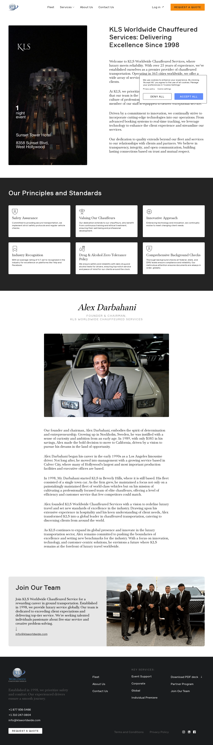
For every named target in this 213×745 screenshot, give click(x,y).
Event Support (142, 676)
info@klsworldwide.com (32, 634)
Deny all (157, 96)
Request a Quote (25, 730)
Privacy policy (149, 89)
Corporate (138, 683)
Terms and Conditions (129, 732)
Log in (156, 7)
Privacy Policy (159, 732)
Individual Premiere (144, 697)
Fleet (50, 7)
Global (136, 690)
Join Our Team (180, 691)
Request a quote (187, 7)
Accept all (189, 96)
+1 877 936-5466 (19, 709)
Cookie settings (164, 89)
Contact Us (106, 7)
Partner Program (182, 684)
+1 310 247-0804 (19, 715)
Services (67, 7)
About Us (86, 7)
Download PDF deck (184, 677)
